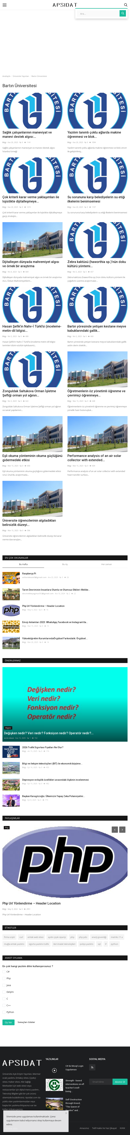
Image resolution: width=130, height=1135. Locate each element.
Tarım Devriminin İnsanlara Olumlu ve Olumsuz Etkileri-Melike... (56, 589)
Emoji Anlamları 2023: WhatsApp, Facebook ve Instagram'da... (55, 622)
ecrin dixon (9, 738)
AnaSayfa (6, 76)
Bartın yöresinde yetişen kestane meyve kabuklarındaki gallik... (96, 328)
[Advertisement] (65, 28)
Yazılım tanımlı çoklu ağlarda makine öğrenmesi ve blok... (94, 134)
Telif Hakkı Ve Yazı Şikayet (104, 1128)
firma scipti (9, 937)
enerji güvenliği (99, 937)
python (114, 944)
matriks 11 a (117, 937)
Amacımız (84, 1128)
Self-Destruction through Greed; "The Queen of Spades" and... (73, 1105)
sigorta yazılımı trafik (39, 944)
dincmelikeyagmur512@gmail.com (38, 593)
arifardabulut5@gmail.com (34, 577)
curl (21, 937)
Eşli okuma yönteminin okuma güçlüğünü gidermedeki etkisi (32, 458)
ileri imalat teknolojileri (64, 944)
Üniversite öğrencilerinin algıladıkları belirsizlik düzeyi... (29, 523)
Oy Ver (8, 1022)
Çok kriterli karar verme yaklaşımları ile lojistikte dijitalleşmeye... (30, 199)
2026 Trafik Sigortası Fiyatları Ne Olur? (42, 747)
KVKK (122, 1128)
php (72, 937)
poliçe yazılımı (86, 944)
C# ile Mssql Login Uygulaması (74, 1068)
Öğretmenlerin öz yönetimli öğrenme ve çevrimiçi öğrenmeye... (96, 393)
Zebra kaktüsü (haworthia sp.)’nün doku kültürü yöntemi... (96, 264)
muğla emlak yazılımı (14, 944)
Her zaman (106, 564)
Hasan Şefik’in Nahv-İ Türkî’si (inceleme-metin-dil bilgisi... (31, 328)
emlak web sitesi (35, 937)
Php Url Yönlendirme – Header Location (43, 606)
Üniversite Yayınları (21, 76)
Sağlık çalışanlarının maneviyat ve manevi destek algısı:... (27, 134)
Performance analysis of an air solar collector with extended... (94, 458)
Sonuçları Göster (26, 1022)
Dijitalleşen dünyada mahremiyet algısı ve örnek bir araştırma (30, 264)
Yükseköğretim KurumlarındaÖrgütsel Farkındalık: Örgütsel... (55, 638)
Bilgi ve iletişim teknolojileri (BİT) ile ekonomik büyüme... (52, 763)
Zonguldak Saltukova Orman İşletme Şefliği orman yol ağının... (29, 393)
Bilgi (4, 142)
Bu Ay (65, 564)
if (105, 944)
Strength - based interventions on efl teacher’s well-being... (74, 1086)
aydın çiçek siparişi (57, 937)
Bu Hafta (23, 564)
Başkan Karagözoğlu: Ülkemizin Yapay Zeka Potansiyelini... (53, 796)
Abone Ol (120, 1081)
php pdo (83, 937)
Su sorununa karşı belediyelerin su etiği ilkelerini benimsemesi (96, 199)
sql (99, 944)
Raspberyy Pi (29, 573)
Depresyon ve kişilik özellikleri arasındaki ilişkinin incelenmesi (55, 780)
